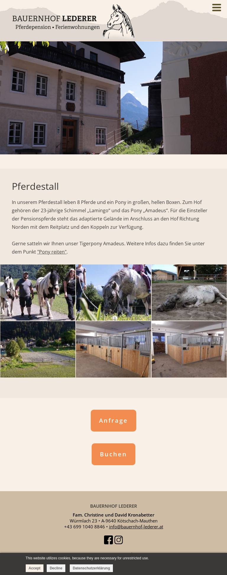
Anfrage (113, 420)
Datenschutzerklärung (91, 568)
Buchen (113, 454)
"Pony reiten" (52, 252)
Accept (34, 568)
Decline (56, 568)
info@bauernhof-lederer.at (136, 527)
